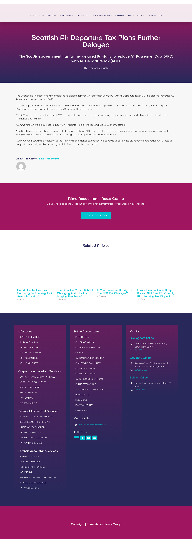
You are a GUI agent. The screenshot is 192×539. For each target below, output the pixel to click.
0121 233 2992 (140, 350)
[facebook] (82, 438)
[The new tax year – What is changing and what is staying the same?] (76, 259)
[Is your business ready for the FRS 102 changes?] (116, 259)
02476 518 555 (141, 370)
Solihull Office (139, 377)
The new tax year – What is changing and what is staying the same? (75, 293)
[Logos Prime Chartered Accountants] (96, 5)
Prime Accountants (48, 159)
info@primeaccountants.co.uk (93, 425)
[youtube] (88, 438)
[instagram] (76, 437)
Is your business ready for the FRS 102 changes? (114, 291)
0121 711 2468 (140, 390)
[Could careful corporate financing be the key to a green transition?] (36, 259)
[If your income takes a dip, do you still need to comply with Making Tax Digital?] (156, 259)
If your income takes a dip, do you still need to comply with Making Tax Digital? (156, 293)
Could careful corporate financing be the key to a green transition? (34, 293)
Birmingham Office (142, 337)
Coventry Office (140, 357)
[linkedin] (94, 438)
